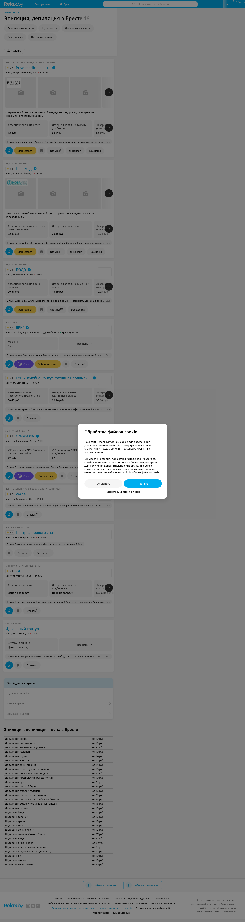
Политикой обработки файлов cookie (136, 472)
